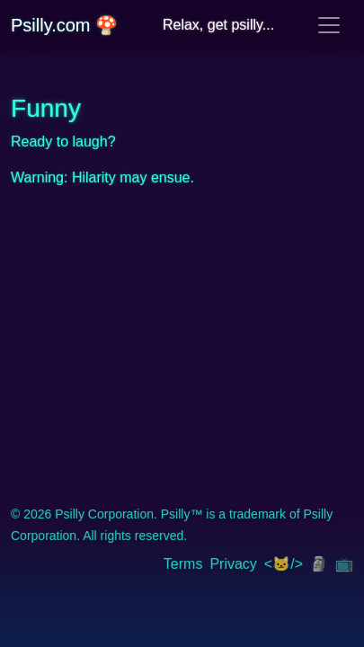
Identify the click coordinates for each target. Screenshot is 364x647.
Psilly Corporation (104, 514)
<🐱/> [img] (283, 564)
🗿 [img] (319, 564)
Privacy (232, 564)
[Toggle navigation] (329, 25)
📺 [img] (344, 564)
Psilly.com (64, 25)
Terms (183, 564)
